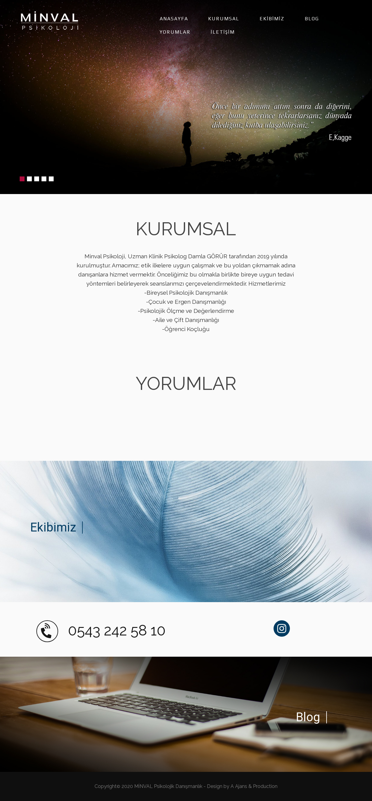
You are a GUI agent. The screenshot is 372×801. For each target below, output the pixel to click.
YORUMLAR (175, 32)
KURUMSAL (223, 19)
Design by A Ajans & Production (242, 786)
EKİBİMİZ (272, 19)
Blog (308, 717)
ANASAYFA (174, 19)
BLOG (312, 19)
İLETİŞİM (222, 32)
